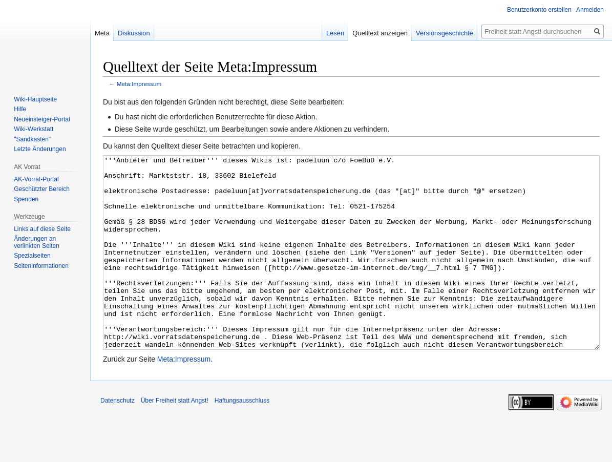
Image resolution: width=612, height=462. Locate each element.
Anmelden (590, 9)
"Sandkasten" (32, 139)
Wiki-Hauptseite (35, 99)
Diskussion (134, 33)
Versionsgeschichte (444, 33)
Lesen (335, 33)
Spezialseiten (32, 255)
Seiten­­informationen (41, 265)
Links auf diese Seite (42, 229)
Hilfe (20, 109)
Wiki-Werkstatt (33, 129)
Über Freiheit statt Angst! (174, 439)
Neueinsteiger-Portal (42, 119)
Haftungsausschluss (242, 439)
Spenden (26, 199)
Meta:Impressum (139, 83)
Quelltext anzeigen (380, 33)
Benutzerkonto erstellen (539, 9)
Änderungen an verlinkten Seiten (36, 242)
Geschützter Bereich (42, 189)
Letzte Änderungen (40, 149)
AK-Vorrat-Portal (36, 179)
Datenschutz (117, 439)
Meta (102, 33)
